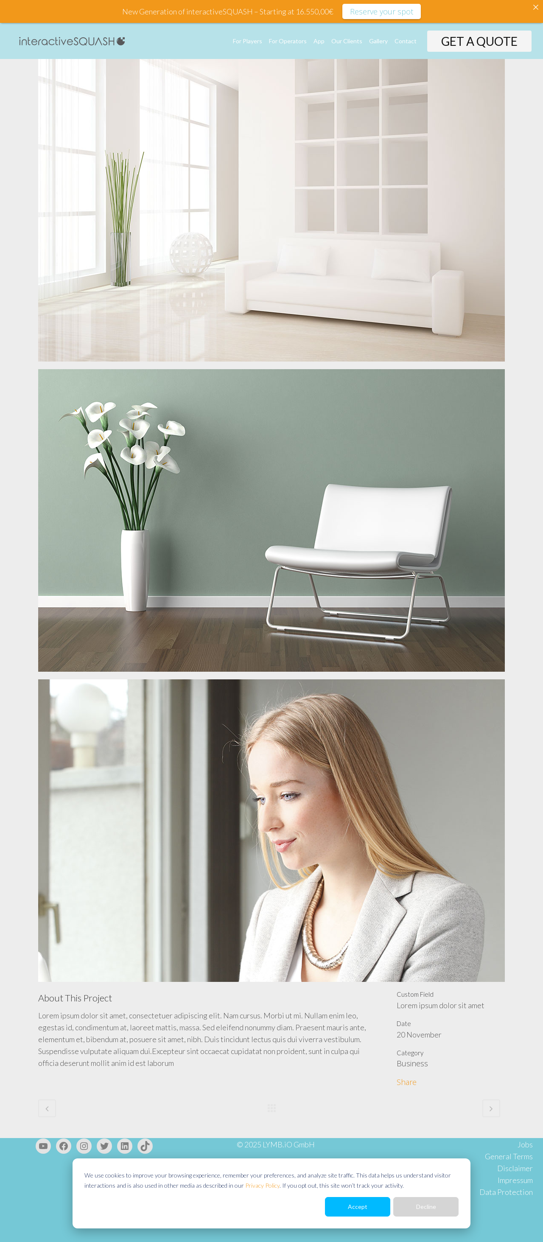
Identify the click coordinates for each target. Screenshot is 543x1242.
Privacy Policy (262, 1185)
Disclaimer (515, 1168)
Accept (357, 1206)
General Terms (509, 1156)
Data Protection (506, 1192)
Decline (426, 1206)
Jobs (525, 1144)
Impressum (515, 1180)
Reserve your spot (381, 11)
